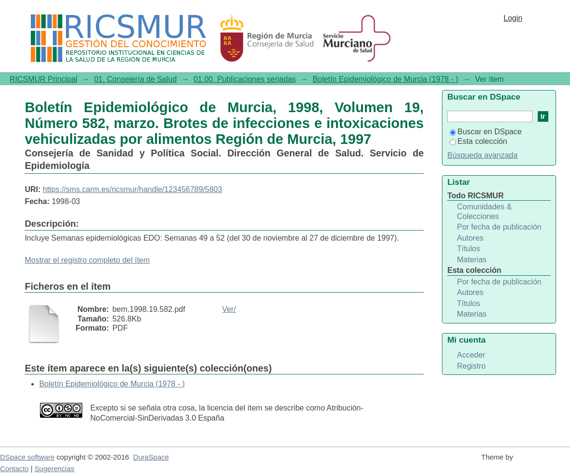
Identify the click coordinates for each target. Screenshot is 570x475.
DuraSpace (150, 457)
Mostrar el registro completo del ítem (87, 260)
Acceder (471, 355)
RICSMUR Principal (43, 79)
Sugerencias (55, 469)
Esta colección (478, 141)
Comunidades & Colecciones (484, 211)
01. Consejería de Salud (135, 79)
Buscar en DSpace (485, 132)
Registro (471, 366)
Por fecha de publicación (499, 227)
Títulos (468, 248)
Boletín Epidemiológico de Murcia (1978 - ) (385, 79)
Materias (471, 260)
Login (513, 18)
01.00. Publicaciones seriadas (245, 79)
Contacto (14, 469)
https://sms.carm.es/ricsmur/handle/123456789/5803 (132, 189)
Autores (470, 238)
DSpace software (27, 457)
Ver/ (228, 309)
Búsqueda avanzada (482, 155)
